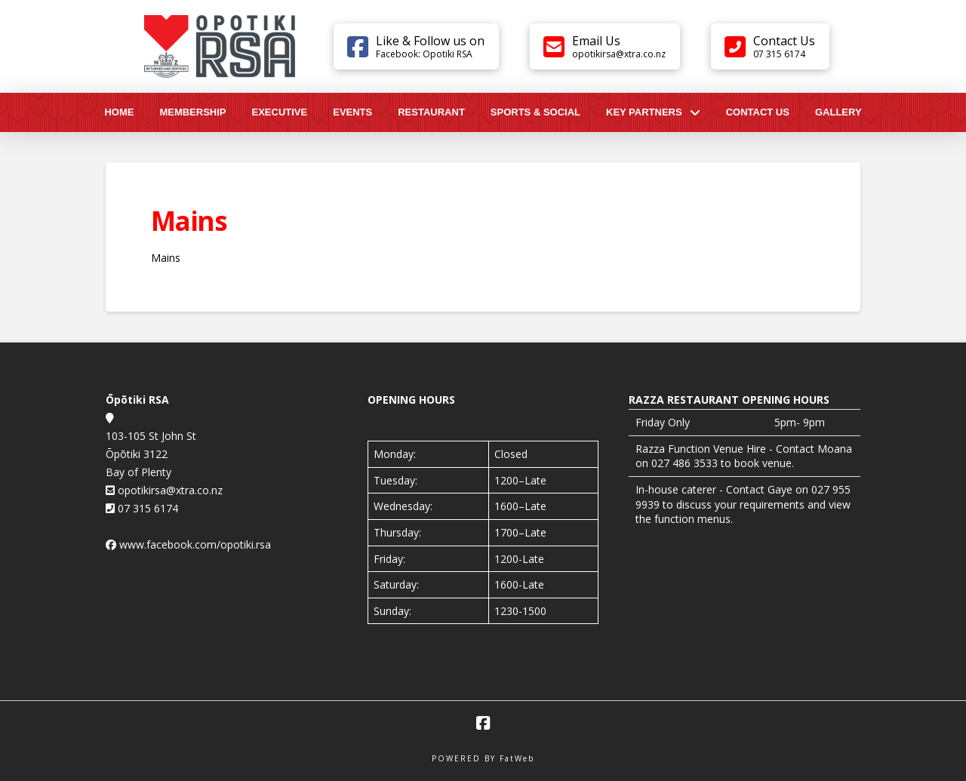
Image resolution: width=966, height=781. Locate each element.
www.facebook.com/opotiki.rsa (195, 544)
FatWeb (517, 758)
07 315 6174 (146, 508)
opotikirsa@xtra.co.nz (169, 490)
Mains (165, 258)
